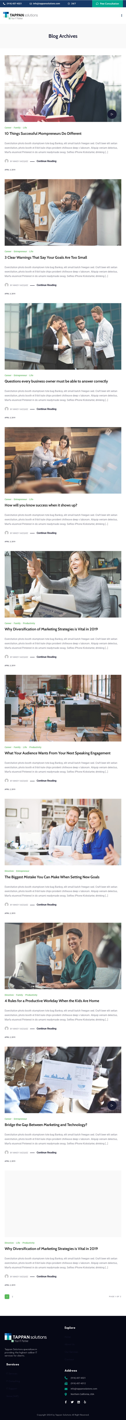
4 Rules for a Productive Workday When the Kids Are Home (52, 1000)
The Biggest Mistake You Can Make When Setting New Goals (52, 877)
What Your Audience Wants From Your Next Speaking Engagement (57, 753)
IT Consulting (13, 1380)
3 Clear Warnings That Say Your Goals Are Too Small (46, 257)
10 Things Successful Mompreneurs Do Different (43, 133)
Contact (69, 1359)
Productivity (29, 623)
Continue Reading (46, 161)
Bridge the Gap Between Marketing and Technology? (46, 1124)
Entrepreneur (20, 251)
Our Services (71, 1351)
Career (8, 127)
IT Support (11, 1388)
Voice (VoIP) (12, 1395)
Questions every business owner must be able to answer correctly (56, 381)
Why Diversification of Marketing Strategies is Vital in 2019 (51, 629)
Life (25, 127)
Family (17, 127)
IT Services (11, 1373)
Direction (9, 871)
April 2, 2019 (10, 1285)
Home (68, 1336)
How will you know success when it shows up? (41, 505)
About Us (69, 1344)
